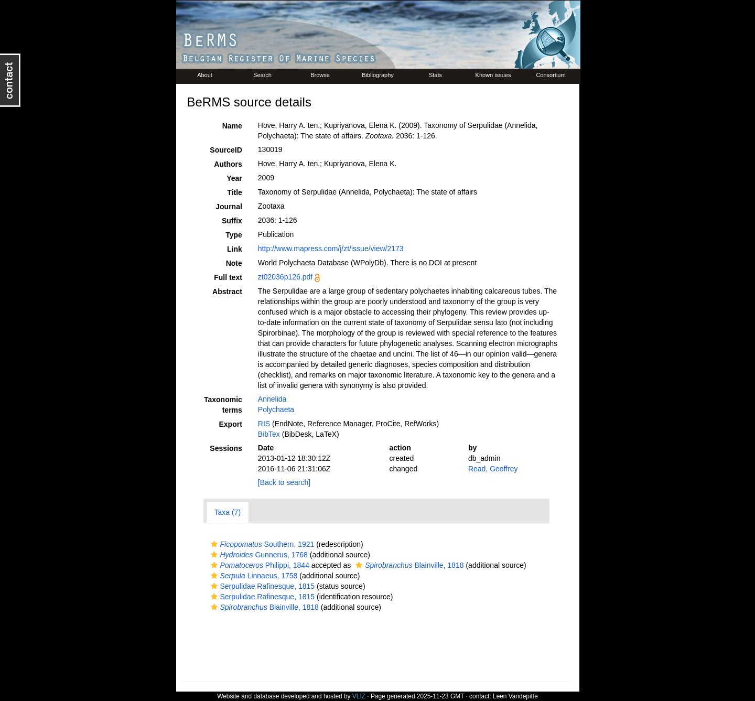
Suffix (232, 221)
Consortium (550, 75)
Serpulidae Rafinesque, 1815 (261, 586)
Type (233, 235)
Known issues (493, 75)
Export (230, 424)
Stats (435, 75)
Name (232, 126)
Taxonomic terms (223, 404)
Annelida (272, 399)
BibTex (269, 434)
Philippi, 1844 (258, 565)
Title (234, 192)
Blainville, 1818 (408, 565)
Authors (228, 164)
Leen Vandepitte (515, 696)
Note (234, 263)
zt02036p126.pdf (285, 277)
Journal (228, 206)
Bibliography (378, 75)
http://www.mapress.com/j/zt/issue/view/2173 (331, 248)
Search (262, 75)
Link (234, 249)
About (204, 75)
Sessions (226, 448)
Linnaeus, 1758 (253, 575)
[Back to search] (284, 482)
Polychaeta (276, 409)
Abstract (227, 291)
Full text (228, 277)
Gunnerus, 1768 (258, 555)
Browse (320, 75)
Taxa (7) (227, 512)
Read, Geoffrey (493, 469)
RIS (264, 423)
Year (234, 178)
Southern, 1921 (261, 544)
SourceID (226, 150)
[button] (214, 544)
